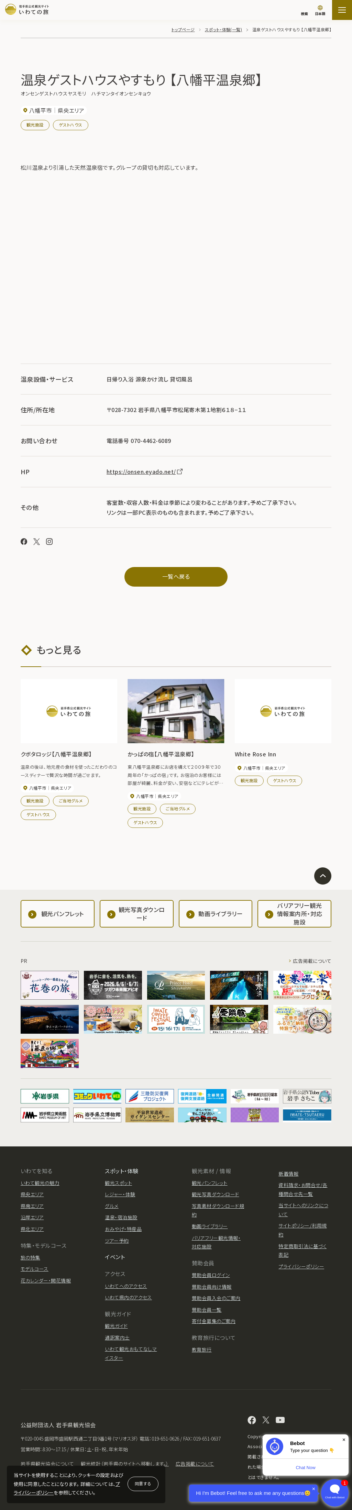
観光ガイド (116, 1325)
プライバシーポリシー (301, 1266)
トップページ (183, 29)
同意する (143, 1483)
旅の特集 (30, 1257)
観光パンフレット (210, 1182)
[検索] (304, 10)
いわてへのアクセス (126, 1286)
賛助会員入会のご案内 (216, 1298)
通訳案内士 (117, 1337)
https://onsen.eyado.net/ (145, 471)
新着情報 (288, 1173)
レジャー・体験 (120, 1194)
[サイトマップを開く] (342, 10)
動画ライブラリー (210, 1226)
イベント (115, 1257)
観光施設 (35, 124)
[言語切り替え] (320, 11)
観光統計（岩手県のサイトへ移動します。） (125, 1463)
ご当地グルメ (71, 800)
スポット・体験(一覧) (223, 29)
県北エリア (32, 1228)
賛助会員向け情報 (212, 1286)
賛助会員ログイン (211, 1275)
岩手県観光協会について (47, 1463)
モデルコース (34, 1268)
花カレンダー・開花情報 (46, 1280)
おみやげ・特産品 (123, 1228)
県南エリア (32, 1205)
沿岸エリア (32, 1217)
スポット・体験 (121, 1171)
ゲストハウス (70, 124)
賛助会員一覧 (207, 1309)
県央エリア (32, 1194)
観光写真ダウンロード (215, 1194)
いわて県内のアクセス (128, 1297)
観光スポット (118, 1182)
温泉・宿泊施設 (121, 1217)
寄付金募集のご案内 (213, 1321)
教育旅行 (202, 1349)
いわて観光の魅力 (40, 1182)
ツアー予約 (117, 1240)
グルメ (111, 1205)
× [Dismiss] (343, 1440)
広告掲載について (312, 960)
